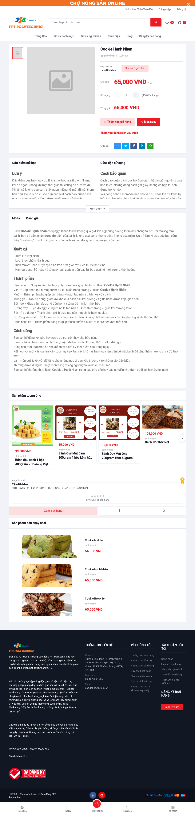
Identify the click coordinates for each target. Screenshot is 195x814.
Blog (130, 36)
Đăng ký (181, 9)
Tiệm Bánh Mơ (108, 70)
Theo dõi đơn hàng (171, 674)
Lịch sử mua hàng (171, 664)
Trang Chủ (40, 36)
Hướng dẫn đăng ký (141, 660)
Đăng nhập (165, 9)
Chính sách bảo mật (142, 676)
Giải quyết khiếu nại (141, 681)
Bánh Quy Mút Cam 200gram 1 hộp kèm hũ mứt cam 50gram (74, 456)
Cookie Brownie (95, 598)
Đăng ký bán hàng (150, 36)
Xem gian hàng (53, 510)
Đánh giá (32, 218)
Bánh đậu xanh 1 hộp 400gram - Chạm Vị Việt (31, 462)
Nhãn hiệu (114, 36)
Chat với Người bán (135, 68)
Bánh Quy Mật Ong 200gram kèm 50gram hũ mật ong (117, 456)
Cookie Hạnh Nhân (96, 569)
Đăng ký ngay (172, 707)
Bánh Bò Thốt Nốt (157, 442)
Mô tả (16, 218)
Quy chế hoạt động (141, 671)
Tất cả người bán (91, 36)
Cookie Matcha (94, 540)
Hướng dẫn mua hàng (142, 655)
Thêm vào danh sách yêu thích (119, 132)
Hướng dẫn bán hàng (142, 665)
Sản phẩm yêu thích (172, 669)
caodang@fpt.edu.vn (96, 687)
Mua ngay (148, 121)
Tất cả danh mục (64, 36)
